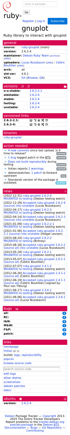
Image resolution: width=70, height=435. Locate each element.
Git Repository (52, 427)
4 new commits (18, 150)
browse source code (17, 363)
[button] (5, 150)
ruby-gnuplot (30, 47)
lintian (8, 350)
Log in (41, 21)
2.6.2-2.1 (36, 90)
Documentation (15, 427)
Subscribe (57, 21)
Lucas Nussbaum (33, 62)
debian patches (14, 386)
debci (7, 390)
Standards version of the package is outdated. (35, 181)
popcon (9, 359)
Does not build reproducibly (27, 161)
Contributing (35, 430)
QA (41, 77)
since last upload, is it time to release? (35, 152)
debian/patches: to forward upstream (35, 174)
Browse (33, 77)
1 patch (36, 172)
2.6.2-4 (35, 95)
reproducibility (32, 355)
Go (26, 12)
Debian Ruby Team (36, 55)
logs (17, 355)
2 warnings (36, 168)
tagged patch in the (35, 157)
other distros (12, 378)
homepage (11, 346)
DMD (7, 58)
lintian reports (35, 168)
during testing (35, 163)
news (8, 191)
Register (28, 21)
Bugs (34, 427)
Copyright (49, 416)
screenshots (12, 382)
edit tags (10, 373)
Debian (10, 416)
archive (54, 55)
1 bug (12, 157)
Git (23, 77)
